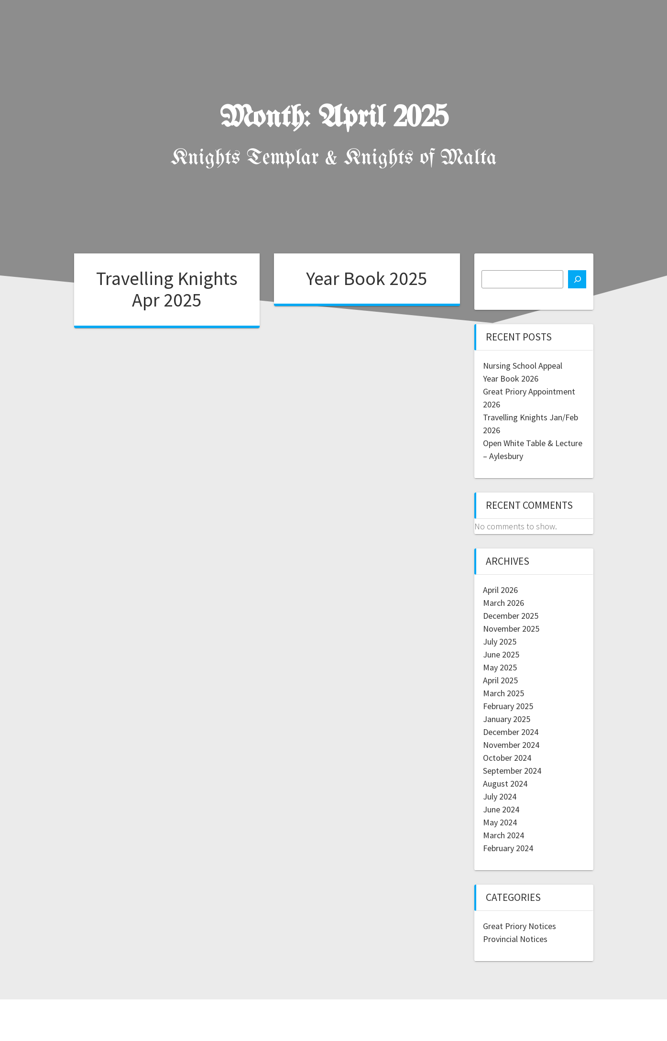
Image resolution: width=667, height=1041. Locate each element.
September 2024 (512, 770)
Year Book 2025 (366, 278)
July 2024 (499, 796)
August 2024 (505, 783)
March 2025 (503, 693)
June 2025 (501, 654)
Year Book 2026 (510, 378)
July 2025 (499, 641)
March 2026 (503, 602)
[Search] (577, 279)
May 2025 (500, 667)
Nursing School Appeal (522, 365)
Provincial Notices (515, 938)
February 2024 (508, 848)
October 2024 (507, 757)
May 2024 (500, 822)
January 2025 (506, 718)
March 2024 (503, 835)
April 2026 (500, 589)
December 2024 (510, 731)
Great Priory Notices (519, 925)
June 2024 (501, 809)
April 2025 (500, 680)
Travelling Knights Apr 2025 (167, 289)
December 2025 (510, 615)
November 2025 (511, 628)
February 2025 (508, 706)
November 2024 (511, 744)
